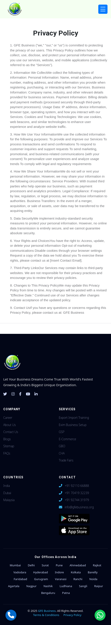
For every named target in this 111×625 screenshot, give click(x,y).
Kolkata (76, 572)
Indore (59, 572)
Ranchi (77, 579)
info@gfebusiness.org (79, 507)
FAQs (6, 453)
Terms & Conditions (46, 615)
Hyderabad (40, 572)
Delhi (31, 565)
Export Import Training (74, 417)
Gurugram (41, 579)
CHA (62, 453)
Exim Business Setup (73, 425)
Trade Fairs (66, 460)
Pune (59, 565)
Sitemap (8, 446)
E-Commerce (67, 439)
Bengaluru (48, 593)
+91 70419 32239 (77, 493)
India (6, 486)
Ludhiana (66, 586)
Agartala (13, 586)
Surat (45, 565)
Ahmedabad (78, 565)
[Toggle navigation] (102, 9)
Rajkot (97, 565)
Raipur (98, 586)
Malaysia (8, 500)
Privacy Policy (72, 615)
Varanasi (60, 579)
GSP (62, 432)
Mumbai (15, 565)
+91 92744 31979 (77, 500)
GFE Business (47, 611)
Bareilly (93, 572)
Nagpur (31, 586)
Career (7, 417)
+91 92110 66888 (77, 486)
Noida (93, 579)
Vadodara (19, 572)
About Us (9, 425)
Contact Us (10, 432)
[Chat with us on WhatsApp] (100, 615)
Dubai (7, 493)
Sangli (83, 586)
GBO (62, 446)
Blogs (7, 439)
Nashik (48, 586)
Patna (66, 593)
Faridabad (20, 579)
